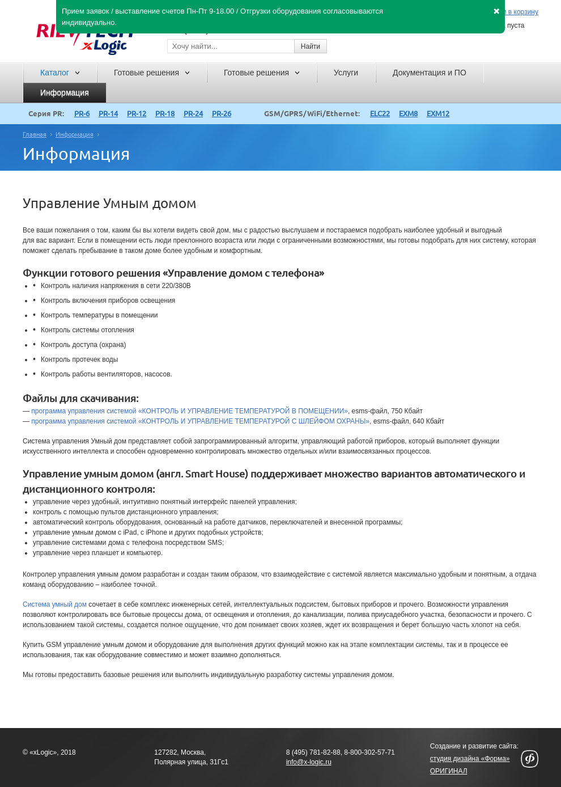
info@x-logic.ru (309, 762)
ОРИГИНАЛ (449, 771)
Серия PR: (46, 113)
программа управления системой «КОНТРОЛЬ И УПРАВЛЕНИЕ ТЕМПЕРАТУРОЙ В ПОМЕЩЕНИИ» (189, 411)
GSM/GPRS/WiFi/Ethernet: (312, 113)
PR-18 (165, 113)
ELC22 (380, 113)
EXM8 (408, 113)
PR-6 (82, 113)
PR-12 (136, 113)
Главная (34, 134)
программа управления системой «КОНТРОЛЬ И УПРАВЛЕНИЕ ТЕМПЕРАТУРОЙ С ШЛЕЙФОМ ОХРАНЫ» (200, 421)
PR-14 (108, 113)
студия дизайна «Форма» (470, 759)
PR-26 (221, 113)
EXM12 (438, 113)
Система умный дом (55, 604)
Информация (75, 134)
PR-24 (193, 113)
